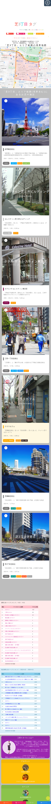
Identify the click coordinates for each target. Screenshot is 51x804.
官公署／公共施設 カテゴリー (12, 615)
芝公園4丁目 (26, 163)
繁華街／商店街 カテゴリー (11, 620)
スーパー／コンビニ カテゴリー (13, 628)
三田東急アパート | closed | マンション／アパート (17, 698)
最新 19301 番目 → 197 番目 (12, 655)
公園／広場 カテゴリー (10, 625)
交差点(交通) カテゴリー (11, 642)
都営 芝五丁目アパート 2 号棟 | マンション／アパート (18, 676)
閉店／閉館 (24, 440)
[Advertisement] (25, 11)
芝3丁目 (20, 163)
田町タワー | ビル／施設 (11, 720)
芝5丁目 (30, 576)
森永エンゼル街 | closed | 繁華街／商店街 (15, 684)
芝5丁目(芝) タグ (9, 639)
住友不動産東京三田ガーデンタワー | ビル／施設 (17, 690)
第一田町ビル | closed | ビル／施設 (13, 709)
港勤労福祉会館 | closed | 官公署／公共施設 (15, 728)
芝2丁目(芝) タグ (9, 634)
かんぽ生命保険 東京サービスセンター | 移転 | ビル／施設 (19, 679)
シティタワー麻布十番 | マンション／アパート (16, 717)
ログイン (7, 609)
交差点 (6, 163)
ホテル (6, 302)
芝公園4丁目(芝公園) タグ (11, 658)
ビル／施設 (7, 233)
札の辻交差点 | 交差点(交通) (12, 711)
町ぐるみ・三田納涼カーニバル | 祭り (14, 687)
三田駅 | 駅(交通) (9, 714)
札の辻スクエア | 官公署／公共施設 (13, 695)
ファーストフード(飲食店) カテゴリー (14, 636)
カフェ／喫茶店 (8, 440)
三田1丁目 (13, 163)
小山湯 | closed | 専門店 (11, 706)
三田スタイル (8, 612)
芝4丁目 (24, 576)
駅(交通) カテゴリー (10, 617)
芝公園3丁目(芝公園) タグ (11, 647)
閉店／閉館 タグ (9, 623)
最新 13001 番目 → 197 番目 (12, 644)
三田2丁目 (20, 370)
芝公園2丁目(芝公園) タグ (11, 653)
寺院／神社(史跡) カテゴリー (12, 631)
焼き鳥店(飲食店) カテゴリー (12, 661)
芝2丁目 (13, 508)
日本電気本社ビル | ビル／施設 (12, 703)
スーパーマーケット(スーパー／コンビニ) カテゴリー (18, 650)
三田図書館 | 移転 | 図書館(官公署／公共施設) (16, 692)
